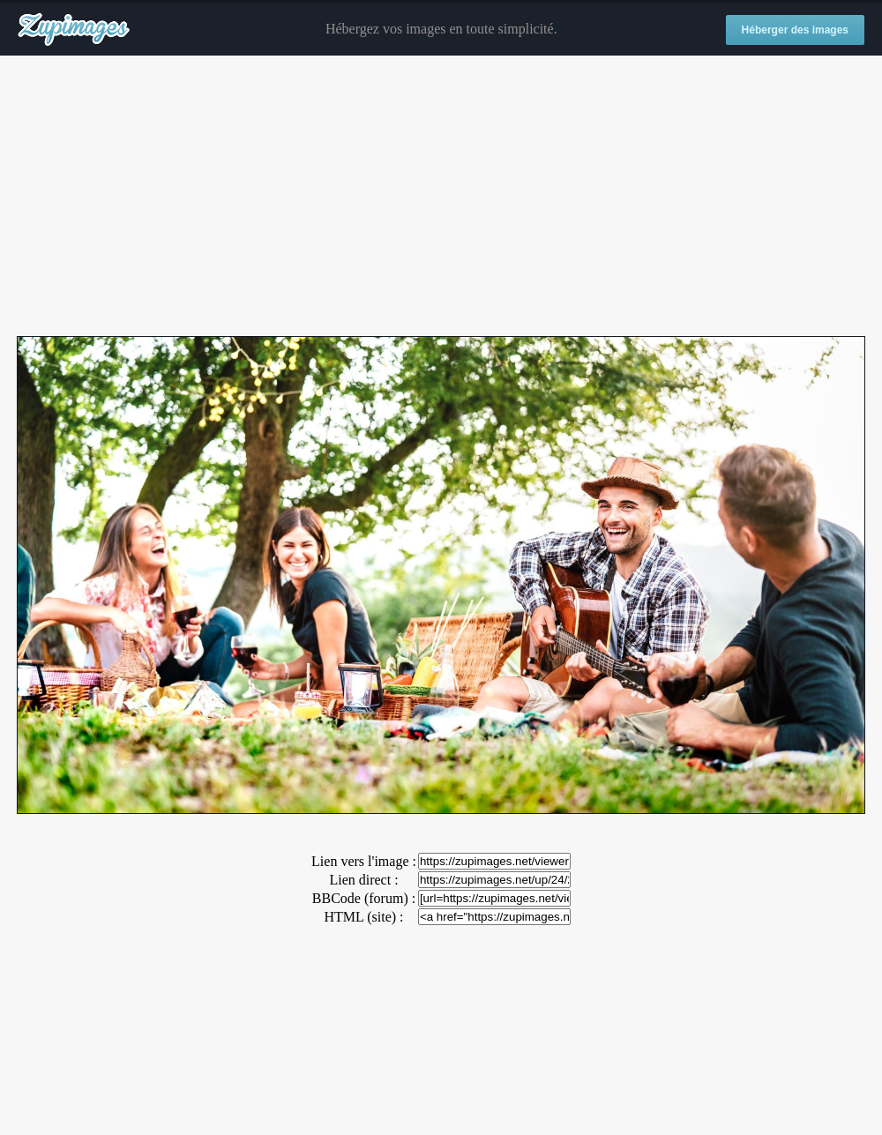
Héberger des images (795, 30)
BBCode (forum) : (363, 898)
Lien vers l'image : (363, 861)
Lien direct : (363, 879)
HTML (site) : (363, 916)
